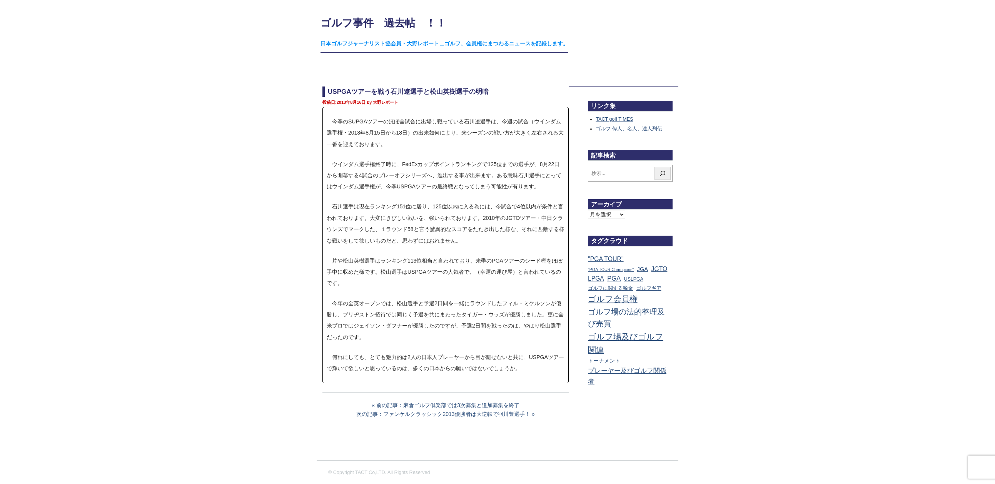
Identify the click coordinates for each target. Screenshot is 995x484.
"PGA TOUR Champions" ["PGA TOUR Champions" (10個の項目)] (611, 269)
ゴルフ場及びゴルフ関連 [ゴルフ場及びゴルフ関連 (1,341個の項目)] (625, 343)
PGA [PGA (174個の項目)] (614, 278)
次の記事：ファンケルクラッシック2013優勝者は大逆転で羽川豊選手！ (443, 414)
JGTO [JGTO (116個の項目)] (659, 269)
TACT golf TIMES (614, 119)
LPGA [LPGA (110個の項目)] (596, 278)
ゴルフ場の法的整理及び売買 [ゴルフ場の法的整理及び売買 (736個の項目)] (626, 318)
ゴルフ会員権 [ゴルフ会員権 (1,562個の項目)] (613, 299)
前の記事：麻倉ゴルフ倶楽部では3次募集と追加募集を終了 (447, 405)
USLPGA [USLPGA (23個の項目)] (633, 279)
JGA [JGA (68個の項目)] (642, 269)
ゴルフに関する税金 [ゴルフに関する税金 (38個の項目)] (610, 288)
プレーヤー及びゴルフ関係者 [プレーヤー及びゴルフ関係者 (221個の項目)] (627, 376)
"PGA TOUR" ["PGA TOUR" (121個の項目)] (606, 259)
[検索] (662, 173)
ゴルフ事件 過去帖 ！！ (383, 23)
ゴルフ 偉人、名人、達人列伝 (629, 128)
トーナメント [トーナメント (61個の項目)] (604, 361)
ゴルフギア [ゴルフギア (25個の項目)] (648, 288)
